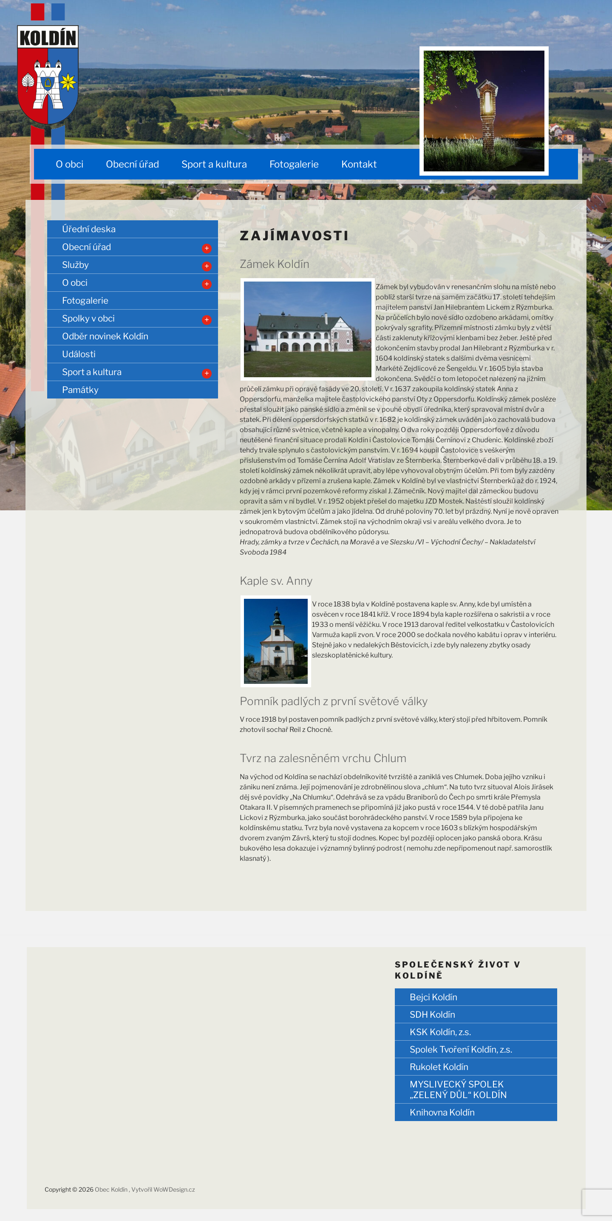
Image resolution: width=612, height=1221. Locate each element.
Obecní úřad (132, 164)
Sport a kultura (214, 164)
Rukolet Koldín (439, 1067)
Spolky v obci (88, 318)
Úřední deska (89, 229)
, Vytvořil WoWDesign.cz (162, 1189)
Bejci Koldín (433, 997)
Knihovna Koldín (442, 1112)
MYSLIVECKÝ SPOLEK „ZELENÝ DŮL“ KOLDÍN (458, 1089)
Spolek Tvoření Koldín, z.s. (461, 1049)
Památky (80, 389)
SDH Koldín (432, 1014)
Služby (75, 264)
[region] (484, 111)
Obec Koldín (112, 1189)
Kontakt (359, 164)
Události (79, 354)
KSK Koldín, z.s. (440, 1032)
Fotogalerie (294, 164)
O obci (69, 164)
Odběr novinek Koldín (105, 336)
